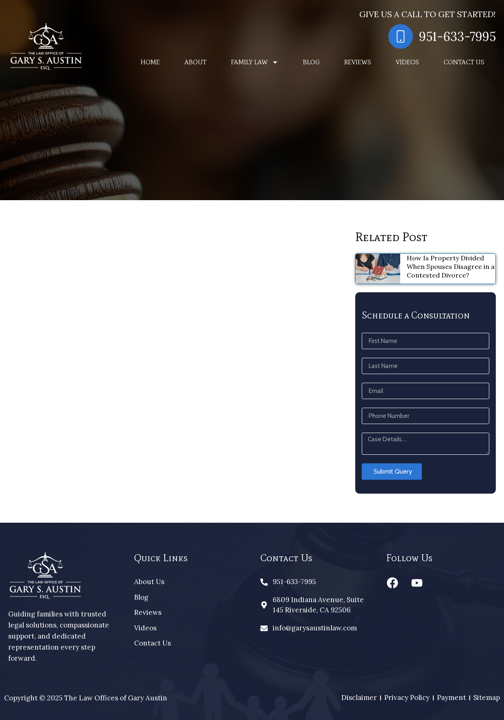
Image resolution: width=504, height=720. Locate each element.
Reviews (357, 62)
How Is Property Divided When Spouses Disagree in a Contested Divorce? (451, 266)
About (195, 62)
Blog (311, 62)
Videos (407, 62)
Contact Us (464, 62)
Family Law (254, 62)
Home (150, 62)
